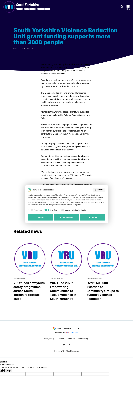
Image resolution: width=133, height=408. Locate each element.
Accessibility (83, 338)
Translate (71, 332)
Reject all (40, 217)
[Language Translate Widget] (66, 328)
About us (71, 338)
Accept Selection (66, 217)
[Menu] (128, 7)
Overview (99, 190)
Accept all (93, 217)
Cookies (61, 338)
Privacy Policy (48, 338)
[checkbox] (35, 210)
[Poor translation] (8, 370)
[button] (122, 7)
